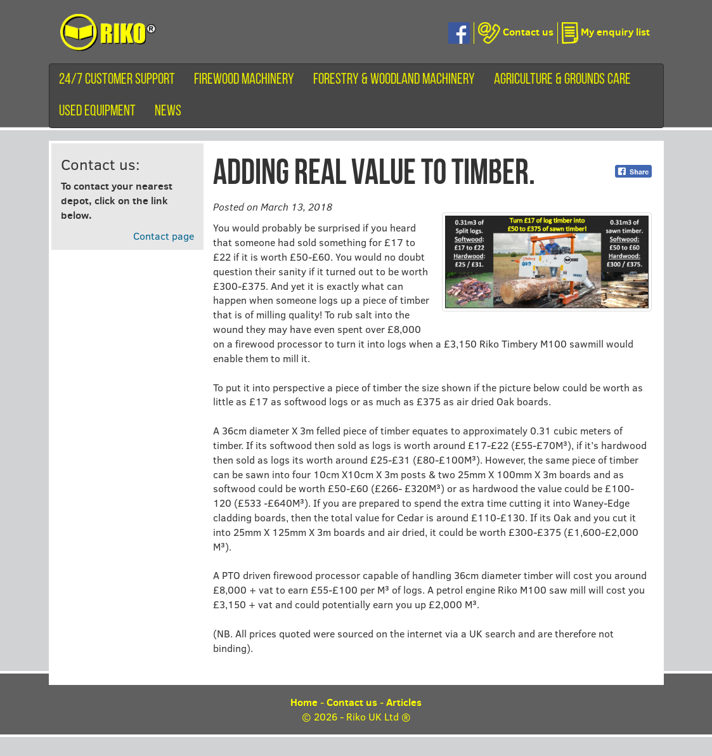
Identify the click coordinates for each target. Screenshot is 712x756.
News (168, 111)
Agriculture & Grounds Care (562, 80)
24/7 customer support (117, 80)
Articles (404, 702)
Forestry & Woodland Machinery (394, 80)
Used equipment (97, 111)
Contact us (352, 702)
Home (304, 702)
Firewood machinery (244, 80)
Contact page (163, 235)
